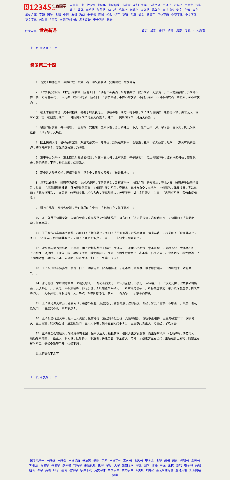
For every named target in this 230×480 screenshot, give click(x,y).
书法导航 (114, 4)
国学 (50, 14)
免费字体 (177, 14)
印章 (133, 14)
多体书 (145, 9)
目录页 (44, 48)
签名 (141, 14)
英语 (125, 14)
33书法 (112, 9)
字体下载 (163, 14)
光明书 (90, 9)
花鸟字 (156, 9)
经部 (153, 30)
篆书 (72, 9)
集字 (179, 9)
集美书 (101, 9)
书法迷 (90, 4)
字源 (42, 14)
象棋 (74, 14)
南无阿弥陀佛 (68, 19)
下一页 (53, 48)
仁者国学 (30, 30)
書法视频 (168, 9)
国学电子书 (77, 4)
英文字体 (31, 19)
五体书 (167, 4)
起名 (109, 14)
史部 (162, 30)
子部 (170, 30)
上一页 (34, 48)
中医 (66, 14)
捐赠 (109, 19)
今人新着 (199, 30)
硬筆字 (151, 14)
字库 (144, 4)
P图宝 (54, 19)
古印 (198, 4)
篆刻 (136, 4)
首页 (145, 30)
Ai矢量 (43, 19)
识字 (117, 14)
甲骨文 (189, 4)
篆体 (81, 9)
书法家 (126, 4)
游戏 (82, 14)
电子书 (91, 14)
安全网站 (99, 19)
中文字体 (191, 14)
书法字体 (154, 4)
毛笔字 (123, 9)
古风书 (178, 4)
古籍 (58, 14)
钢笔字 (134, 9)
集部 (179, 30)
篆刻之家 (31, 14)
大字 (195, 9)
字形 (187, 9)
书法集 (101, 4)
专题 (188, 30)
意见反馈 (85, 19)
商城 (101, 14)
